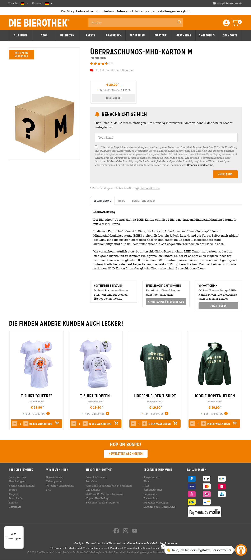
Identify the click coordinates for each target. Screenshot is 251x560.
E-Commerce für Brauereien (102, 502)
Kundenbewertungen (156, 502)
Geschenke (183, 35)
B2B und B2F (93, 489)
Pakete (90, 35)
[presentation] (237, 380)
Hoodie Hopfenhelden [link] (214, 395)
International (66, 485)
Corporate (15, 506)
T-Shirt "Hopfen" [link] (95, 395)
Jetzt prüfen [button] (218, 305)
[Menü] (21, 528)
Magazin (14, 494)
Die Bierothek (36, 401)
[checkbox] (166, 156)
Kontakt (13, 502)
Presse (13, 489)
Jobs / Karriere (18, 477)
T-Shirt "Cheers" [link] (36, 395)
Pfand (147, 481)
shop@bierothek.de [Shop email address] (229, 3)
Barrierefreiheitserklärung (159, 506)
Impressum (150, 494)
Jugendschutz (152, 477)
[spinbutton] (20, 424)
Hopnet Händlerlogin (98, 498)
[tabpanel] (166, 241)
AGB (146, 485)
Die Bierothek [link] (98, 58)
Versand (51, 485)
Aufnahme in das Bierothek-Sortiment (109, 485)
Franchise (91, 481)
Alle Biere (20, 35)
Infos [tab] (121, 200)
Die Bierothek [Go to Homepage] (39, 22)
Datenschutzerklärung (200, 164)
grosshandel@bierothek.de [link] (166, 301)
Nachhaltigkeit (17, 481)
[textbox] (166, 137)
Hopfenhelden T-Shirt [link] (155, 395)
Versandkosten (150, 188)
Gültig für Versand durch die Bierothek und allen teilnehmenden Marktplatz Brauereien (125, 543)
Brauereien (137, 35)
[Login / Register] (226, 24)
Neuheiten (67, 35)
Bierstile (160, 35)
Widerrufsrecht (153, 489)
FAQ (48, 489)
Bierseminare (54, 477)
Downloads (15, 498)
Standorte (230, 35)
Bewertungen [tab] (143, 200)
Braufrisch (114, 35)
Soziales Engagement (21, 485)
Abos (44, 35)
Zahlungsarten (54, 481)
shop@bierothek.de (109, 298)
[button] (14, 423)
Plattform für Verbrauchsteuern (104, 494)
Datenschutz (151, 498)
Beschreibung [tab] (102, 200)
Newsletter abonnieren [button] (126, 454)
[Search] (178, 22)
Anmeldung (225, 174)
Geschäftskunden (96, 477)
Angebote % (207, 35)
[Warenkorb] (238, 24)
